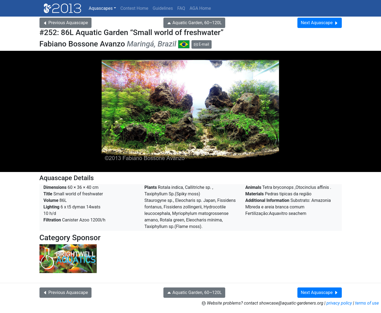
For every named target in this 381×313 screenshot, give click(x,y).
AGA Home (200, 8)
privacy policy (339, 303)
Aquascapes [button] (101, 8)
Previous (65, 22)
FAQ (181, 8)
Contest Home (134, 8)
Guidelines (163, 8)
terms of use (367, 303)
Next (319, 22)
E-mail (201, 44)
